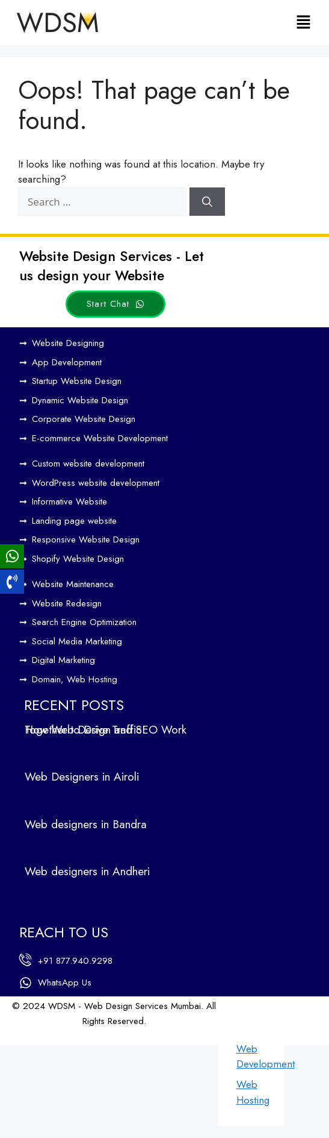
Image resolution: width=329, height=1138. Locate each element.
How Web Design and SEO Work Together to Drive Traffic (105, 729)
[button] (304, 23)
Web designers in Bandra (86, 824)
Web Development (265, 1057)
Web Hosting (252, 1092)
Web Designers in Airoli (82, 777)
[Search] (207, 201)
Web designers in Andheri (87, 871)
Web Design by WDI (50, 1036)
